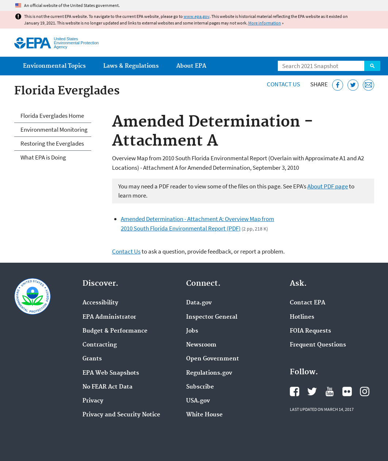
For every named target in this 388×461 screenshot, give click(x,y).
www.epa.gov (197, 16)
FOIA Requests (310, 331)
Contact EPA (307, 303)
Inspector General (211, 317)
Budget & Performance (114, 331)
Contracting (99, 345)
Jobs (192, 331)
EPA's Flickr (347, 391)
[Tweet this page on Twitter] (353, 85)
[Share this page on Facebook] (337, 85)
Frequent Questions (318, 345)
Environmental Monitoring (54, 129)
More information (264, 23)
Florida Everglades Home (52, 116)
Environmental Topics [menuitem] (54, 66)
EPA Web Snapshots (110, 373)
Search (372, 66)
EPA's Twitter (312, 391)
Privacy (92, 401)
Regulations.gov (209, 373)
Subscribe (200, 387)
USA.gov (198, 401)
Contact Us (283, 84)
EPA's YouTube (329, 391)
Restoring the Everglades (52, 143)
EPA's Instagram (364, 391)
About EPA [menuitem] (191, 66)
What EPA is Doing (43, 157)
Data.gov (199, 303)
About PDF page (327, 186)
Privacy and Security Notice (121, 415)
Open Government (212, 359)
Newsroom (201, 345)
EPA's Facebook (294, 391)
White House (204, 415)
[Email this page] (368, 85)
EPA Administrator (109, 317)
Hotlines (302, 317)
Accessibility (100, 303)
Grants (92, 359)
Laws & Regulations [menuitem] (131, 66)
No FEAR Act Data (107, 387)
